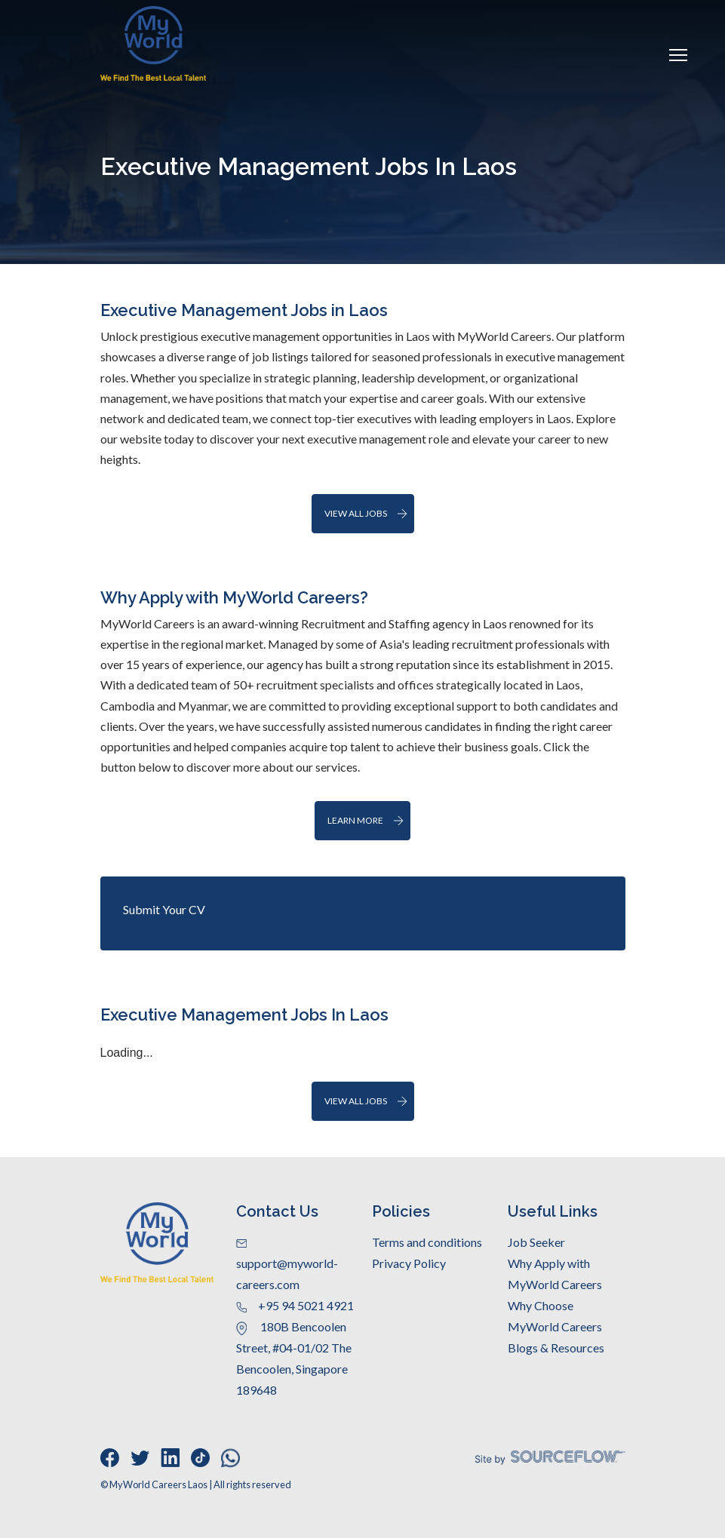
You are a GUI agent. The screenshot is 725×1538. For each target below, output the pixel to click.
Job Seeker (536, 1242)
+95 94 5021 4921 (295, 1305)
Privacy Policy (409, 1263)
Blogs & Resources (556, 1347)
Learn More (355, 820)
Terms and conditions (427, 1242)
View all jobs (355, 513)
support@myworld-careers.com (287, 1265)
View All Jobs (355, 1101)
